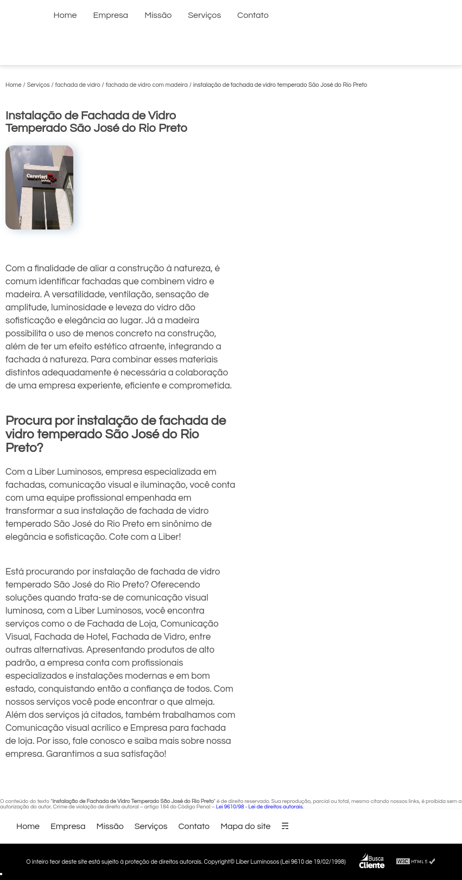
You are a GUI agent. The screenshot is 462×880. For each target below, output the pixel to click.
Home (65, 15)
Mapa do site (245, 826)
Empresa (111, 15)
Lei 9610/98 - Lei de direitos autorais (259, 806)
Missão (158, 15)
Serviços (204, 15)
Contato (253, 15)
